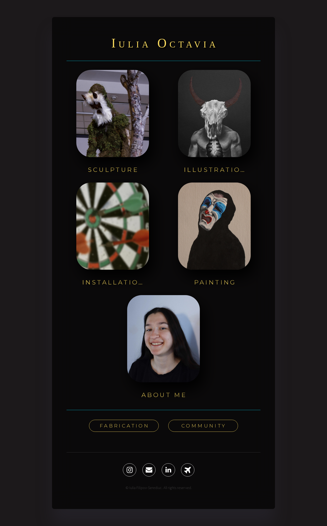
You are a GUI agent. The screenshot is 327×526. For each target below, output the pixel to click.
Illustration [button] (215, 169)
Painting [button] (215, 282)
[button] (129, 470)
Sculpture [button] (113, 169)
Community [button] (203, 426)
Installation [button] (113, 282)
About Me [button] (164, 395)
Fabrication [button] (124, 426)
